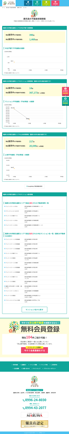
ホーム (3, 7)
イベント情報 (33, 365)
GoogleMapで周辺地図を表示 (34, 186)
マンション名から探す (34, 309)
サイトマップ (36, 368)
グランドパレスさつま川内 (12, 211)
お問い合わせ (26, 368)
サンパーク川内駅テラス (12, 216)
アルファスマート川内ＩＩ (12, 291)
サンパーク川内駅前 (10, 258)
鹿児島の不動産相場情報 (11, 7)
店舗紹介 (23, 365)
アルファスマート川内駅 (12, 263)
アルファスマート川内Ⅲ (12, 206)
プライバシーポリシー (50, 368)
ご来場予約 (54, 365)
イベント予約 (44, 365)
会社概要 (16, 368)
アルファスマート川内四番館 (13, 239)
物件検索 (15, 365)
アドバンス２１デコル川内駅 (13, 300)
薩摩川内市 (19, 7)
